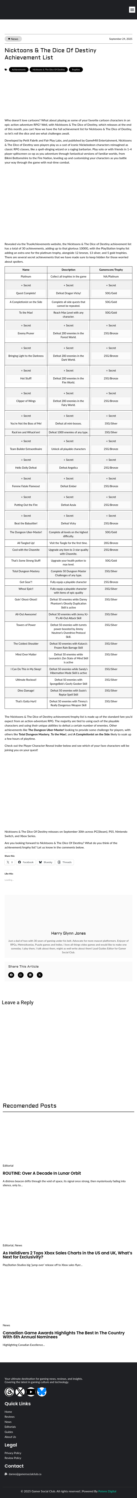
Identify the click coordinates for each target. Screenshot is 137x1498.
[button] (132, 10)
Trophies (76, 69)
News (14, 39)
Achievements (19, 69)
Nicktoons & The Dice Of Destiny (49, 69)
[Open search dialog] (120, 9)
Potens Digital (107, 1491)
